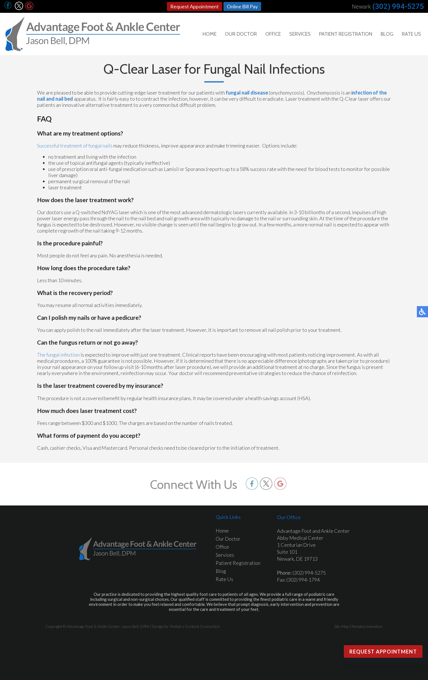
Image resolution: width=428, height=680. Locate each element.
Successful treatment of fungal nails (75, 147)
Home (210, 34)
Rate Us (411, 34)
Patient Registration (345, 34)
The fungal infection (58, 356)
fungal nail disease (247, 94)
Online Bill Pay (242, 6)
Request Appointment (194, 6)
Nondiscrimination (367, 626)
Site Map (341, 626)
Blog (387, 34)
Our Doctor (241, 34)
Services (300, 34)
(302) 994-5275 (398, 6)
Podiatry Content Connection (195, 626)
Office (273, 34)
